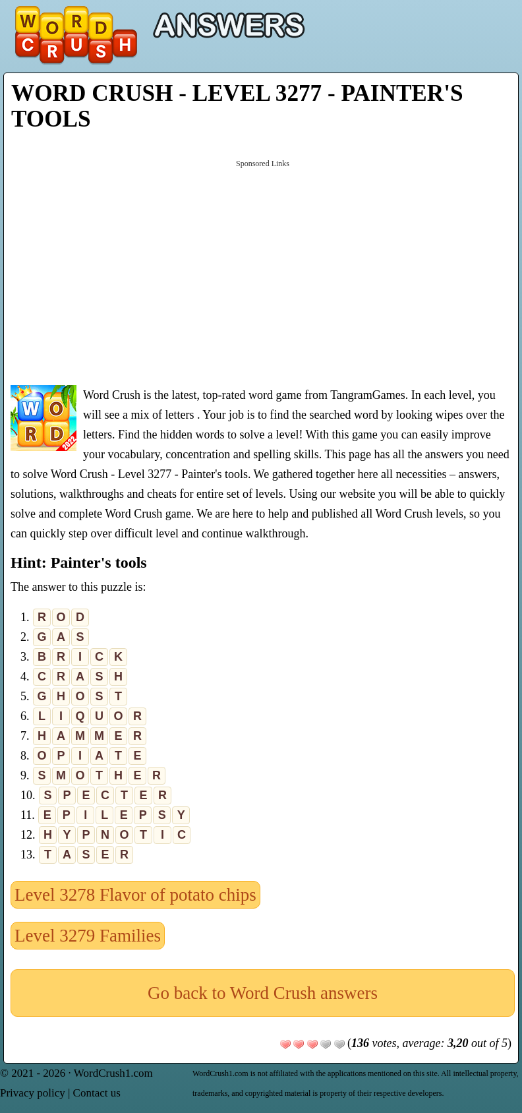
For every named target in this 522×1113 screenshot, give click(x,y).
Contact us (97, 1093)
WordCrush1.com (113, 1073)
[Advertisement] (262, 271)
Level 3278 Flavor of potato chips (135, 895)
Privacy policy (32, 1093)
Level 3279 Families (87, 936)
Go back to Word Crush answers (263, 993)
